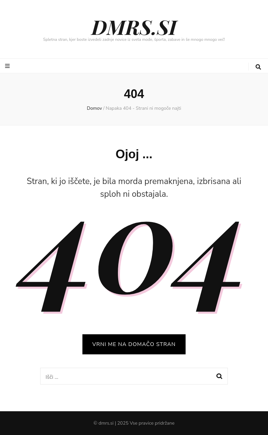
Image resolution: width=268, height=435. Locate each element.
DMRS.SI (134, 26)
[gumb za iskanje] (258, 67)
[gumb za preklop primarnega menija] (8, 66)
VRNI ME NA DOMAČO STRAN (134, 344)
